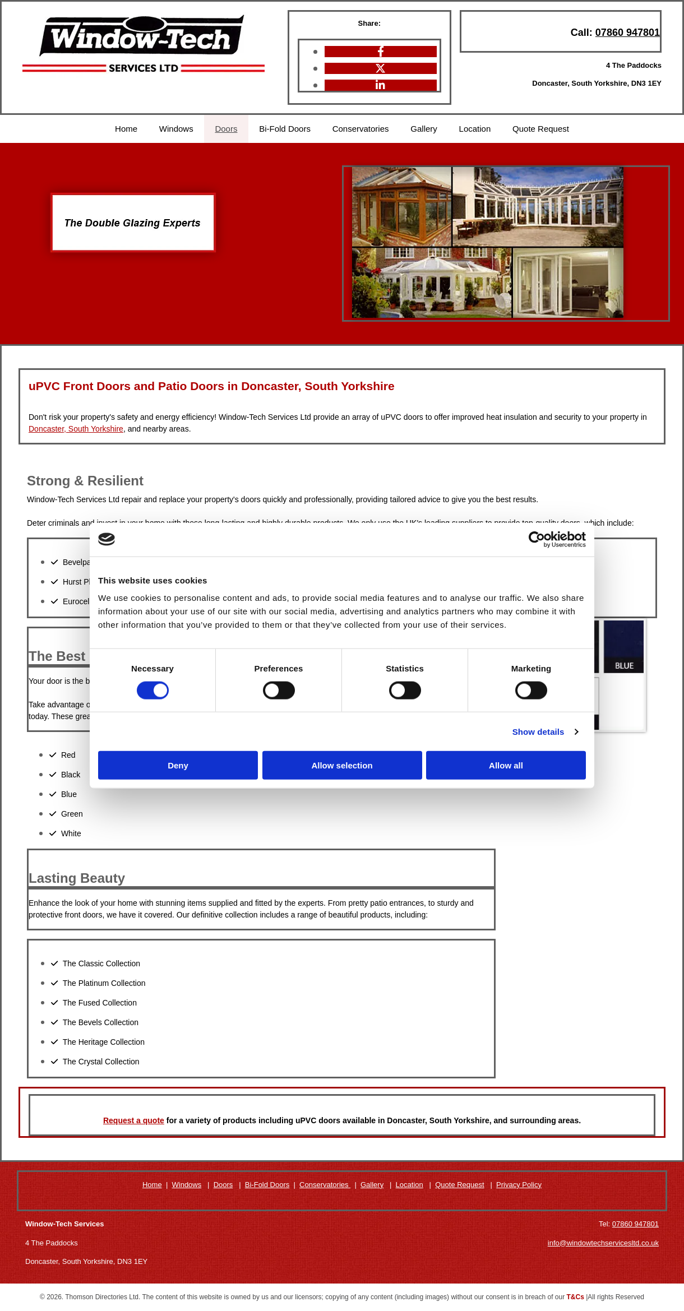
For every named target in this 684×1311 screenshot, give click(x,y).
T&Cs (575, 1297)
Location (477, 128)
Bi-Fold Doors (285, 128)
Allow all (506, 765)
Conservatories (360, 128)
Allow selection (341, 765)
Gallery (425, 128)
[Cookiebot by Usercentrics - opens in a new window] (537, 539)
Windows (175, 128)
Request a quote (133, 1119)
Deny (178, 765)
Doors (225, 128)
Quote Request (543, 128)
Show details (538, 731)
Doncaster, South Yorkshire (76, 428)
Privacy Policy (519, 1184)
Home (124, 128)
